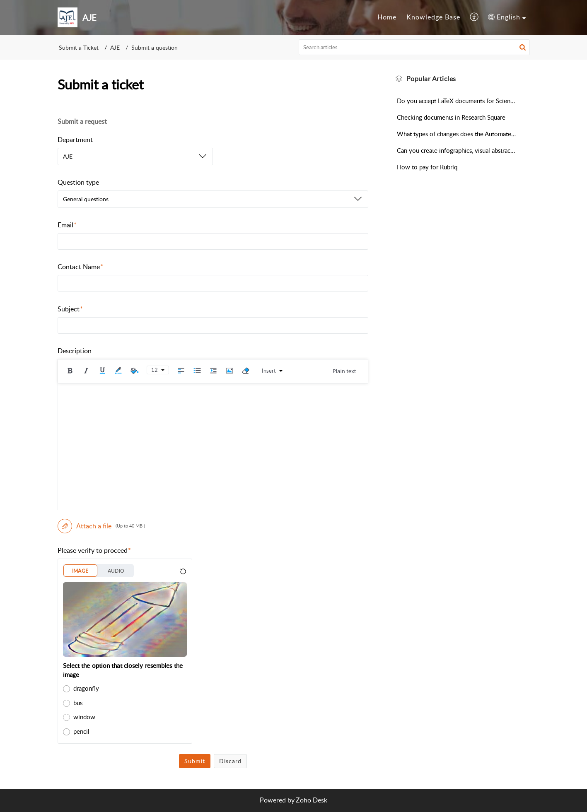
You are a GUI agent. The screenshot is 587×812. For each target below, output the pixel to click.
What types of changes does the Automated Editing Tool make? (456, 134)
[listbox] (135, 156)
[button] (474, 17)
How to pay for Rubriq (427, 167)
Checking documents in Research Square (451, 117)
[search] (414, 47)
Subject (70, 308)
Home (386, 17)
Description (75, 350)
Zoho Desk (311, 800)
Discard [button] (230, 761)
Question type (78, 182)
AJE (115, 47)
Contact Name (81, 266)
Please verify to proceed (94, 550)
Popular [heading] (431, 78)
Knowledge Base (433, 17)
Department (75, 139)
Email (67, 224)
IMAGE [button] (80, 570)
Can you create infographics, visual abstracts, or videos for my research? (456, 150)
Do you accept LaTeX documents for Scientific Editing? (456, 100)
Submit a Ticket (79, 47)
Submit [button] (194, 761)
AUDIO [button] (116, 570)
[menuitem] (386, 17)
